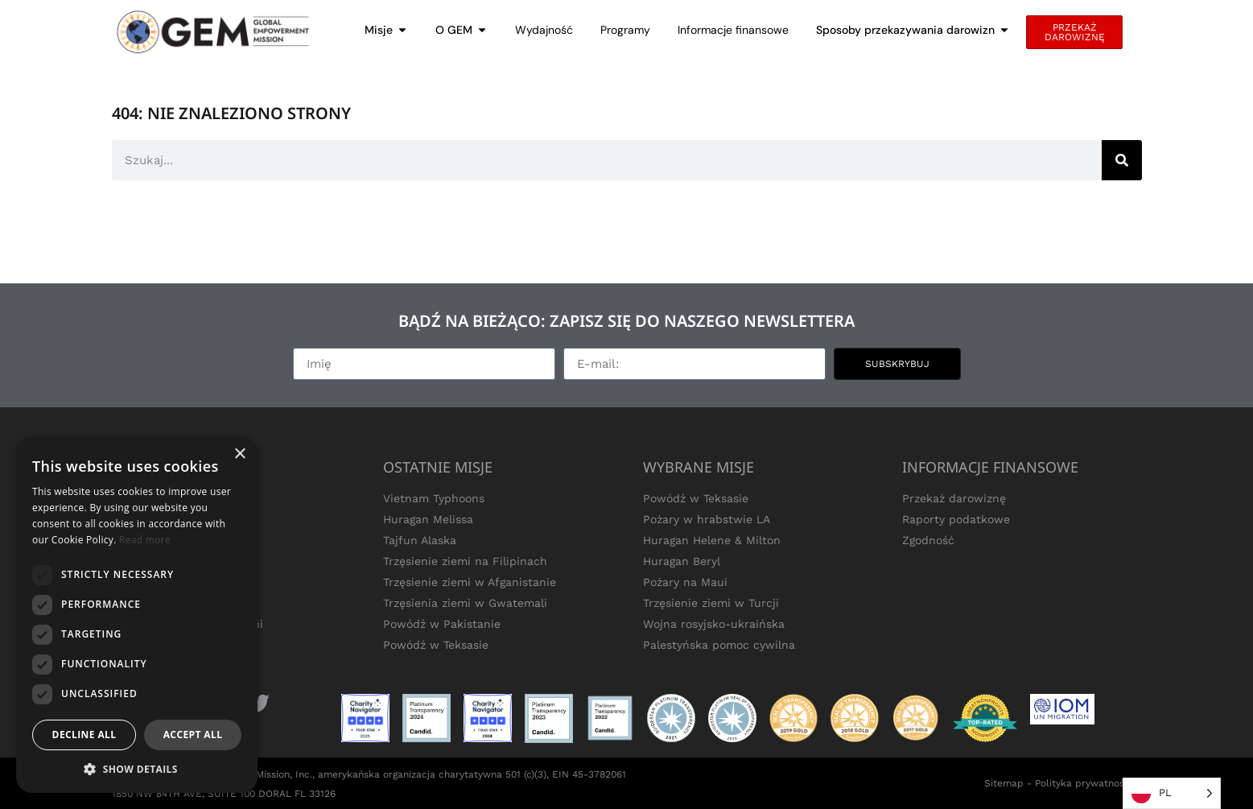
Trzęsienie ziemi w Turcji (711, 602)
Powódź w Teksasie (435, 644)
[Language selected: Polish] (1172, 793)
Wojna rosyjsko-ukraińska (714, 623)
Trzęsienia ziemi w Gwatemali (465, 602)
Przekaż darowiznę (954, 498)
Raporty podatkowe (956, 519)
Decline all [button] (84, 734)
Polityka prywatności (1083, 783)
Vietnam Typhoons (433, 498)
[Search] (1122, 160)
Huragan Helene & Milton (712, 540)
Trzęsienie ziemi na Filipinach (465, 561)
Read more (145, 540)
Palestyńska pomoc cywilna (719, 644)
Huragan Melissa (428, 519)
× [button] (239, 454)
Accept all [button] (193, 734)
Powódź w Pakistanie (442, 623)
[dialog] (137, 615)
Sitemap (1004, 783)
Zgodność (928, 540)
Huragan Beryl (681, 561)
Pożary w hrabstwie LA (706, 519)
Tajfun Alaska (419, 540)
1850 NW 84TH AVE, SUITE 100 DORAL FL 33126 (224, 793)
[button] (136, 769)
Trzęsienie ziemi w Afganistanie (469, 582)
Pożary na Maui (685, 582)
